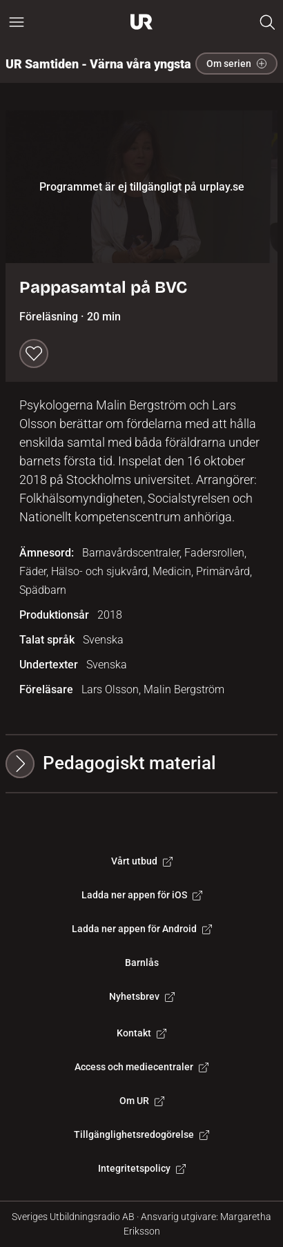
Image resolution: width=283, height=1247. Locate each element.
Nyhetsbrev (142, 996)
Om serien (236, 63)
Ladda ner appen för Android (142, 928)
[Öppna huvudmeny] (16, 22)
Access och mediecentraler (141, 1066)
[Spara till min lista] (33, 353)
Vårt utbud (142, 861)
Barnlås (142, 962)
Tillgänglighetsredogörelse (141, 1134)
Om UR (141, 1100)
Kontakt (141, 1032)
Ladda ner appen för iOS (141, 894)
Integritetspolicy (142, 1168)
